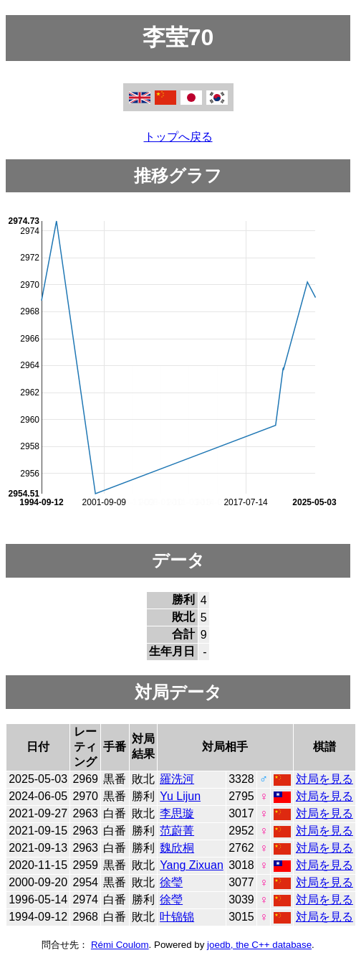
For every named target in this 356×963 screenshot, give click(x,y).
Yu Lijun (180, 796)
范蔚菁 (177, 831)
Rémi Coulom (120, 944)
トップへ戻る (178, 137)
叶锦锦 (177, 917)
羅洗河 (177, 779)
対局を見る (324, 779)
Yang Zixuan (191, 865)
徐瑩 (171, 882)
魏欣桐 (177, 848)
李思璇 (177, 813)
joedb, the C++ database (259, 944)
